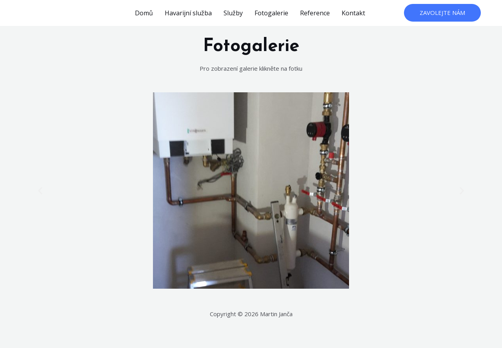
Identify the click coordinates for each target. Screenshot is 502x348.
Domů (144, 13)
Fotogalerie (271, 13)
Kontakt (353, 13)
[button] (40, 191)
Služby (233, 13)
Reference (315, 13)
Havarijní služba (188, 13)
